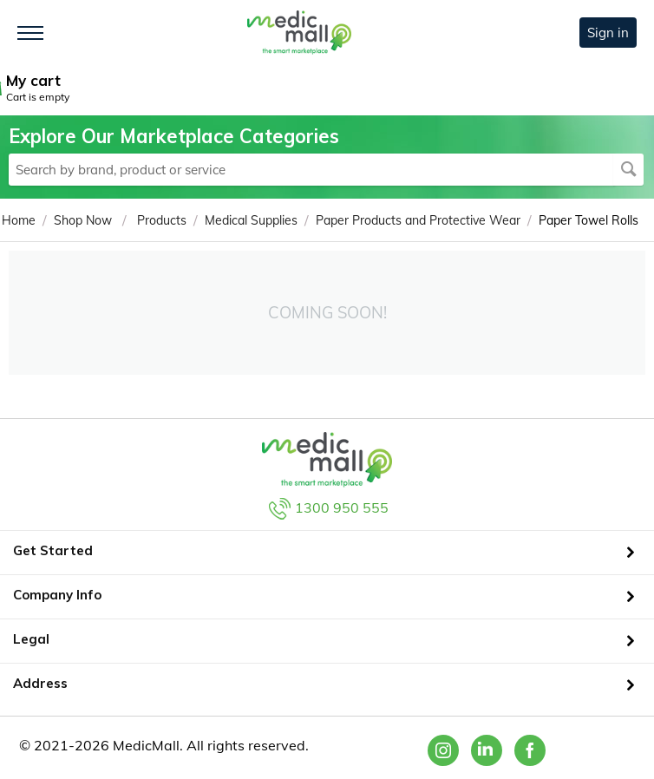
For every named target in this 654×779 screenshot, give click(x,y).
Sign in (608, 32)
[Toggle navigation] (30, 32)
